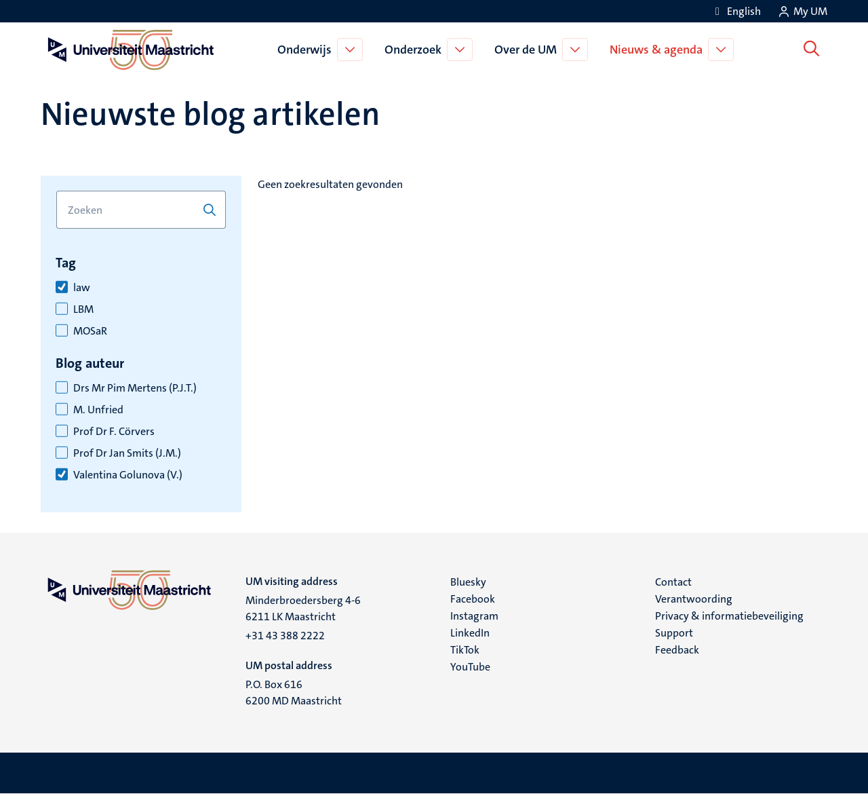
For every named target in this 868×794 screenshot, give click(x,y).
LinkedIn (470, 633)
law (81, 287)
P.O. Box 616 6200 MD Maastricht (293, 692)
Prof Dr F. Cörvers (114, 431)
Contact (673, 582)
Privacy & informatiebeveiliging (729, 616)
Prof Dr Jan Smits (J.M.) (127, 453)
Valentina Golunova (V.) (127, 475)
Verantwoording (693, 599)
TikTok (464, 650)
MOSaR (90, 331)
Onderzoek (415, 49)
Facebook (472, 599)
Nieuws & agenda (658, 49)
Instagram (474, 616)
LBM (83, 309)
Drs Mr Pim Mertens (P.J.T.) (135, 388)
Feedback (677, 650)
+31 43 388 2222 (285, 635)
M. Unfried (98, 409)
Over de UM (528, 49)
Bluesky (468, 582)
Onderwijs (307, 49)
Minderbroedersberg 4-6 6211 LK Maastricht (303, 608)
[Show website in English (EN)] (736, 11)
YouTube (470, 667)
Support (674, 633)
